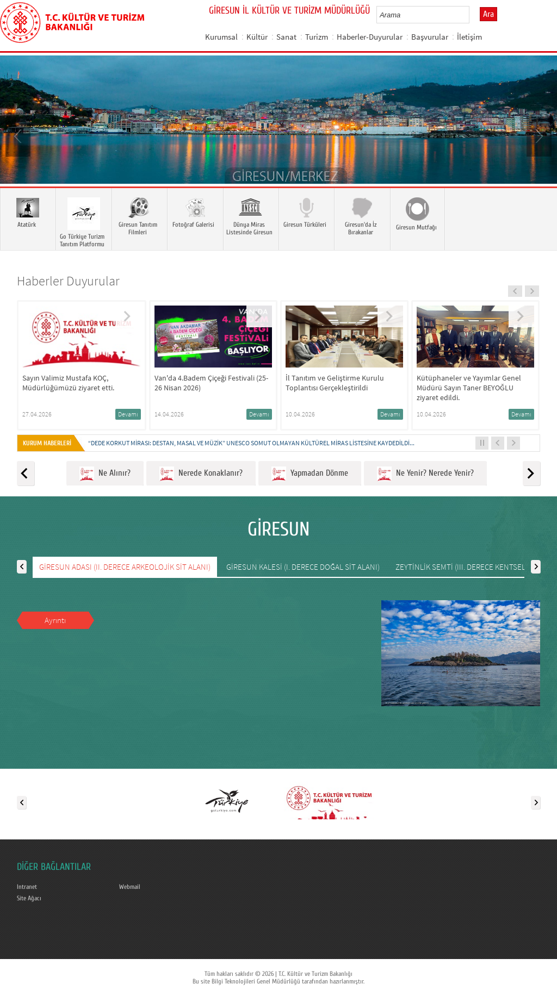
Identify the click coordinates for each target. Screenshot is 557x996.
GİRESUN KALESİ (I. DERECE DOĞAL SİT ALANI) (303, 567)
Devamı (128, 414)
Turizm (316, 37)
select (472, 15)
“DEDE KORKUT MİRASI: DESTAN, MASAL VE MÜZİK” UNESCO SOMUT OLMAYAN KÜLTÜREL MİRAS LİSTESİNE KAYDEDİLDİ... (251, 443)
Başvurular (429, 37)
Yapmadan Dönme (309, 473)
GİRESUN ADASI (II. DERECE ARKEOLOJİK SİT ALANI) (125, 567)
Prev (19, 135)
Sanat (286, 37)
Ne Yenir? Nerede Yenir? (425, 473)
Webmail (129, 887)
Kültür (257, 37)
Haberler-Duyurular (370, 37)
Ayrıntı (55, 620)
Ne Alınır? (105, 473)
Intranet (27, 887)
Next (538, 135)
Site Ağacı (29, 898)
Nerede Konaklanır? (201, 473)
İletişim (469, 37)
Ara (488, 14)
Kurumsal (221, 37)
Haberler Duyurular (68, 280)
